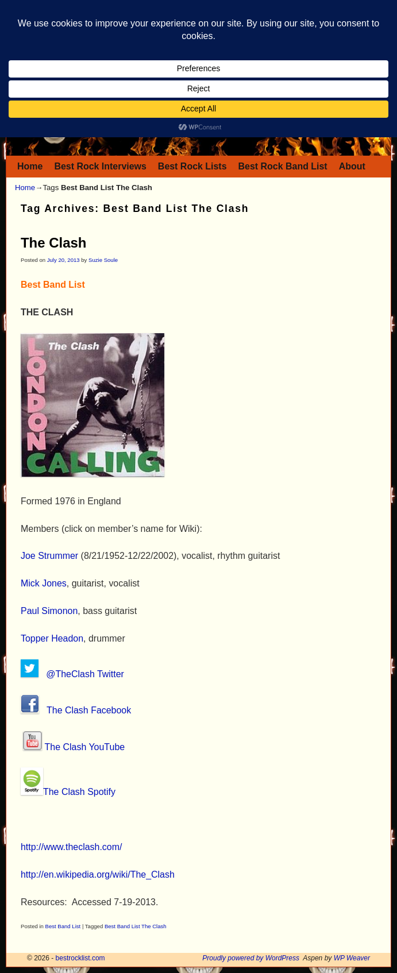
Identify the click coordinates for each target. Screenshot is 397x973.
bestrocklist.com (80, 958)
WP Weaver (352, 958)
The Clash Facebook (90, 710)
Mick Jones (44, 583)
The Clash (53, 242)
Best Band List (63, 926)
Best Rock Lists (192, 166)
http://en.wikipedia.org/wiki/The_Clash (98, 874)
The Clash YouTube (85, 747)
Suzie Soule (103, 260)
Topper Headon (52, 638)
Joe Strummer (49, 556)
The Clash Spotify (79, 792)
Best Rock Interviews (100, 166)
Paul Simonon (49, 611)
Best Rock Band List (282, 166)
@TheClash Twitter (85, 674)
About (352, 166)
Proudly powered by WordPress (250, 958)
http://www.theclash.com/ (71, 847)
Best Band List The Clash (136, 926)
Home (30, 166)
